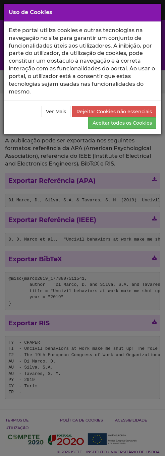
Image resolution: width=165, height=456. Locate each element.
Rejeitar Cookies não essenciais (114, 112)
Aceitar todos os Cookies (122, 123)
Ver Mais (56, 112)
